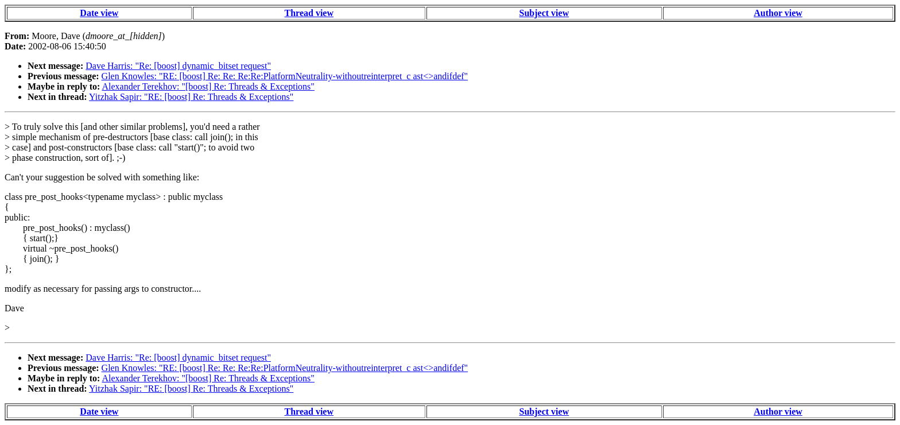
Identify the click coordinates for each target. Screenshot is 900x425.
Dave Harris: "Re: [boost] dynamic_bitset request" (178, 66)
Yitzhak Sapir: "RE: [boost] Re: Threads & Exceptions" (191, 97)
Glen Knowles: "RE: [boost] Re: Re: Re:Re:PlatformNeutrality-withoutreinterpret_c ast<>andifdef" (285, 76)
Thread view (309, 13)
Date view (99, 13)
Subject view (544, 13)
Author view (778, 13)
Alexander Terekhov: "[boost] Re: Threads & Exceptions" (208, 86)
